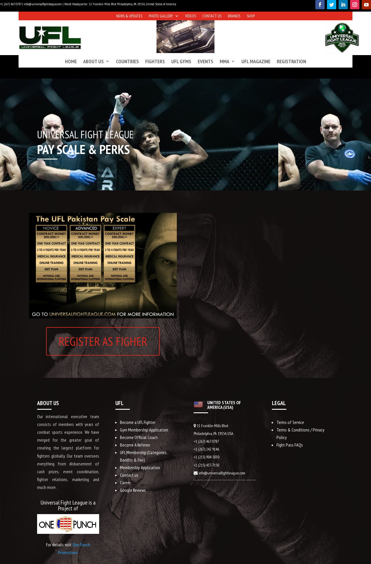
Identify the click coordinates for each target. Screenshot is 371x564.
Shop (251, 16)
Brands (234, 16)
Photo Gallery (161, 16)
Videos (190, 16)
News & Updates (129, 16)
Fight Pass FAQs (290, 445)
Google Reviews (133, 490)
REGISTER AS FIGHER (103, 341)
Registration (291, 61)
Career (125, 482)
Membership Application (140, 467)
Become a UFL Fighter (137, 422)
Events (205, 61)
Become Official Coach (139, 437)
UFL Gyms (181, 61)
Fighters (155, 61)
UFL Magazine (255, 61)
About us (93, 61)
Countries (127, 61)
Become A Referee (135, 445)
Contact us (211, 16)
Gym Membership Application (144, 430)
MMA (224, 61)
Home (71, 61)
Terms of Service (290, 422)
